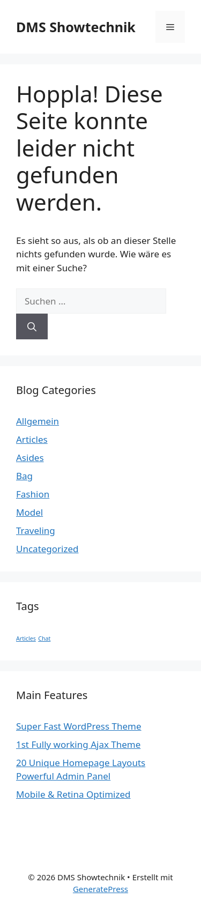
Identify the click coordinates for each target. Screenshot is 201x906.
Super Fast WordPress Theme (79, 726)
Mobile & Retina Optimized (73, 794)
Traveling (35, 530)
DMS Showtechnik (76, 27)
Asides (30, 457)
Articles (32, 439)
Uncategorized (47, 549)
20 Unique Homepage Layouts (80, 762)
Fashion (32, 494)
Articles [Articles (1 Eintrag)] (26, 638)
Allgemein (37, 421)
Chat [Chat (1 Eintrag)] (44, 638)
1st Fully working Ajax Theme (78, 744)
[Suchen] (32, 326)
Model (29, 512)
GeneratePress (100, 888)
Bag (24, 476)
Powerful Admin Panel (63, 776)
